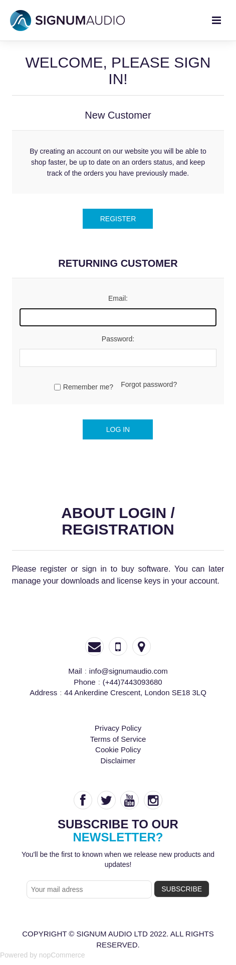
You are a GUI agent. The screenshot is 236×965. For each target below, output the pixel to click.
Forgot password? (149, 384)
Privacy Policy (118, 728)
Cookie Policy (118, 749)
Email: (118, 298)
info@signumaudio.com (128, 671)
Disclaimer (117, 760)
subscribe (181, 889)
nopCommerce (62, 955)
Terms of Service (118, 739)
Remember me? (88, 387)
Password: (118, 339)
